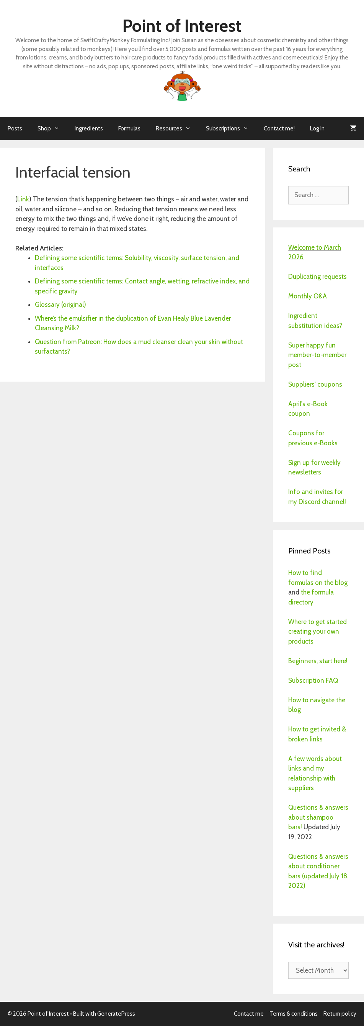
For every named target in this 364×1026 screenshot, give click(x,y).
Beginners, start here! (318, 661)
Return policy (339, 1013)
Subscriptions (231, 128)
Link (23, 199)
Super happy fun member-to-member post (317, 355)
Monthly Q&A (307, 296)
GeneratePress (116, 1013)
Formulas (129, 128)
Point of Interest (182, 25)
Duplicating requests (317, 276)
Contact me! (279, 128)
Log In (317, 128)
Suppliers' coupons (315, 384)
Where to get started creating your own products (317, 631)
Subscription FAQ (313, 680)
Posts (15, 128)
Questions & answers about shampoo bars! (318, 817)
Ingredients (89, 128)
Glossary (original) (60, 304)
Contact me (249, 1013)
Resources (177, 128)
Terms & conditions (293, 1013)
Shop (52, 128)
